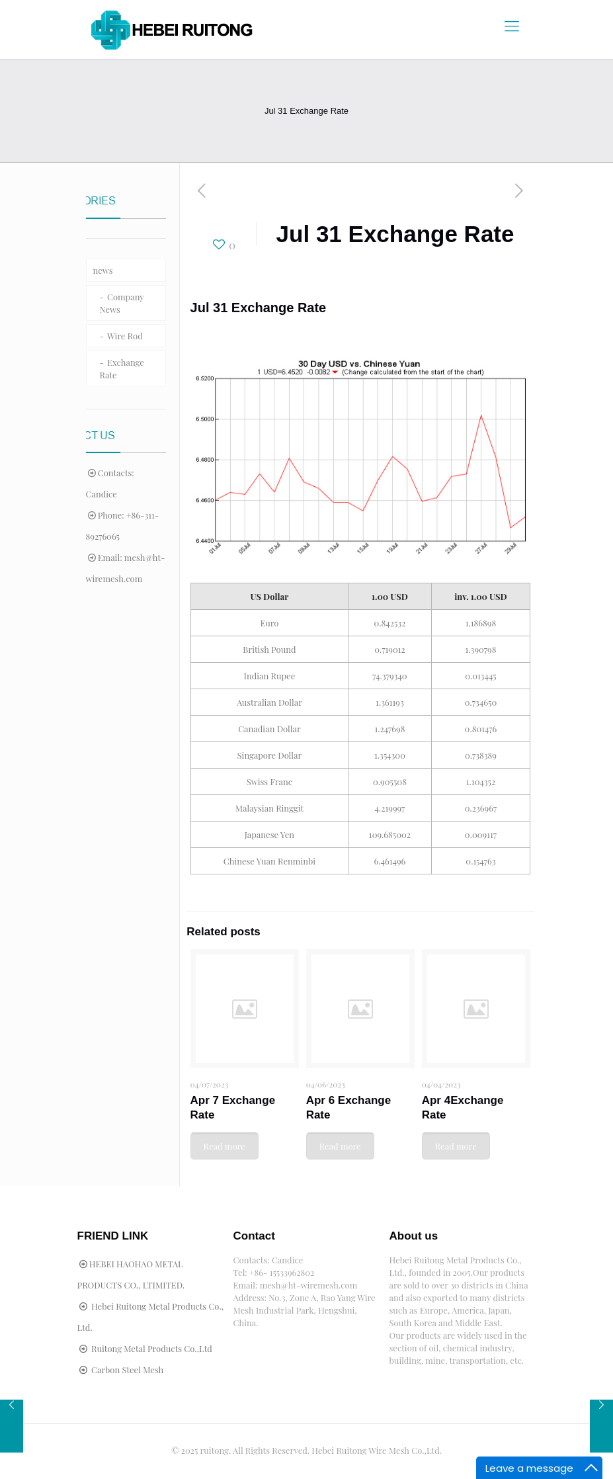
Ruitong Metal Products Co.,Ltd (151, 1348)
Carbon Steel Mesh (127, 1369)
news (103, 270)
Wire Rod (125, 335)
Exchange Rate (122, 368)
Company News (122, 303)
